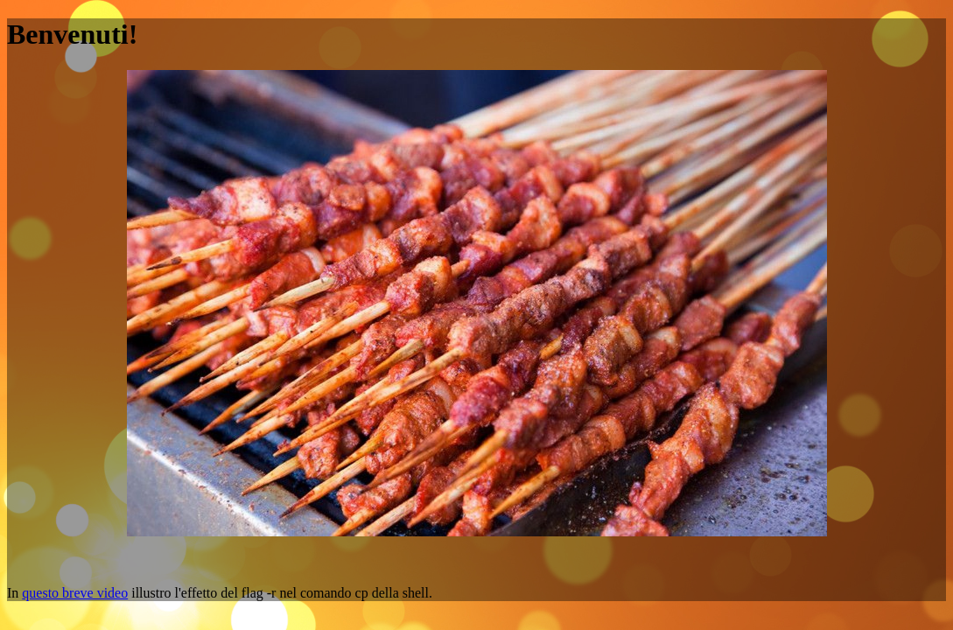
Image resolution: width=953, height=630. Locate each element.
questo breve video (75, 592)
